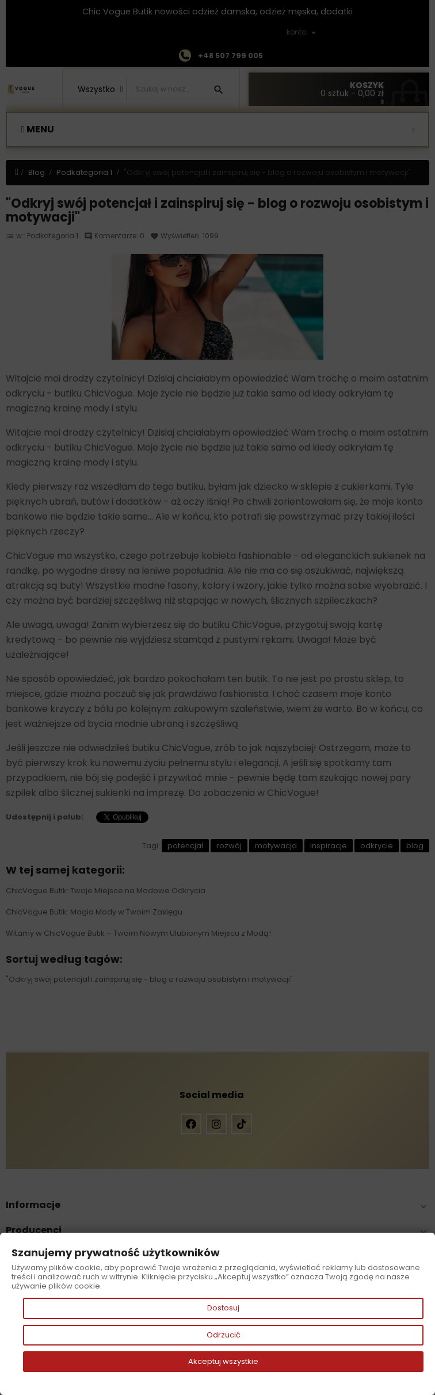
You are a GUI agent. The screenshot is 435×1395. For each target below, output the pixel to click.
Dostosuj (223, 1307)
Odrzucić (224, 1334)
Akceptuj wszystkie (223, 1361)
